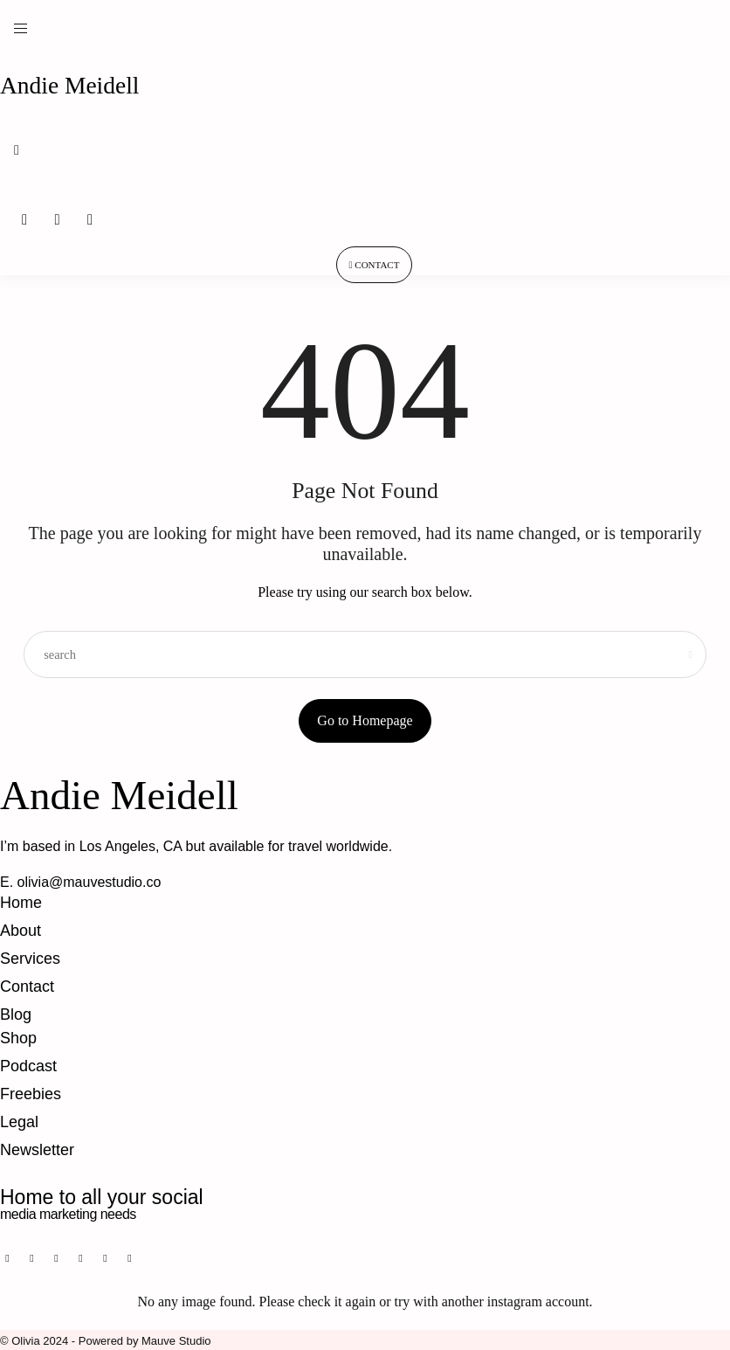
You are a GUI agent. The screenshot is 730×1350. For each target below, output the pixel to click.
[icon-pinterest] (30, 1258)
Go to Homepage (364, 721)
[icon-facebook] (9, 1258)
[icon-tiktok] (72, 1258)
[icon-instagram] (51, 1258)
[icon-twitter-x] (114, 1258)
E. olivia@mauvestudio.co (80, 882)
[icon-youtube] (93, 1258)
